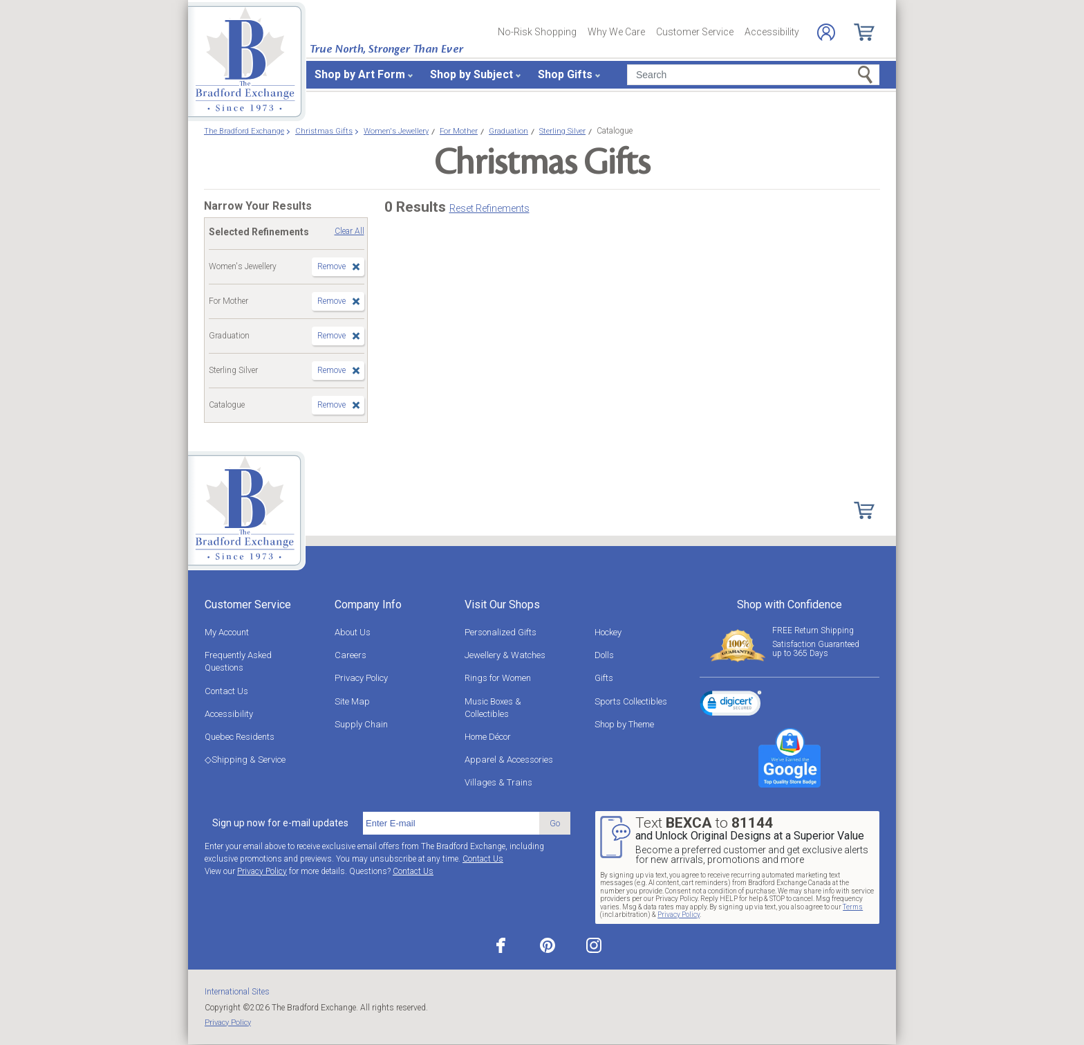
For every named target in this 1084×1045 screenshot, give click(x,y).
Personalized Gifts (500, 632)
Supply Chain (361, 724)
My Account (227, 632)
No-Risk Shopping (537, 31)
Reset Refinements (489, 208)
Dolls (604, 655)
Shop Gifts (565, 74)
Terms (853, 907)
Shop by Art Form (360, 74)
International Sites (237, 992)
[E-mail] (451, 823)
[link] (731, 705)
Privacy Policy (361, 678)
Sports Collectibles (631, 701)
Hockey (608, 632)
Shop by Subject (471, 74)
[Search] (753, 74)
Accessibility (772, 31)
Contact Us (226, 691)
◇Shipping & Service (245, 759)
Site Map (352, 701)
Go (555, 823)
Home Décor (488, 737)
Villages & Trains (498, 782)
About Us (353, 632)
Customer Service (694, 31)
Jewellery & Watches (505, 655)
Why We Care (616, 31)
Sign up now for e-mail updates (280, 823)
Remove (331, 266)
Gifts (604, 678)
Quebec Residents (239, 737)
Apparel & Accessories (509, 759)
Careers (350, 655)
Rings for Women (498, 678)
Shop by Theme (624, 724)
